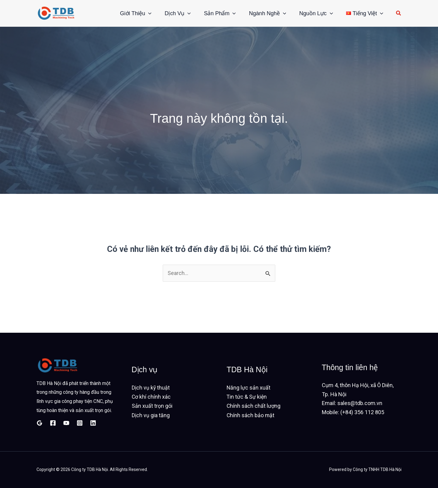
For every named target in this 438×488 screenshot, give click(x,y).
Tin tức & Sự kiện (247, 397)
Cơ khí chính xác (151, 397)
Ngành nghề (262, 13)
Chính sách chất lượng (254, 406)
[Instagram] (80, 423)
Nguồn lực (313, 13)
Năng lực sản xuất (249, 388)
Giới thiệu (125, 13)
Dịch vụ (168, 13)
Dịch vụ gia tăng (151, 415)
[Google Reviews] (39, 423)
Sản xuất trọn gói (152, 406)
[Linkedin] (93, 423)
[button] (137, 13)
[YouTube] (66, 423)
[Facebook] (53, 423)
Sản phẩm (213, 13)
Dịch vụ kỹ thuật (151, 388)
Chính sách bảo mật (251, 415)
